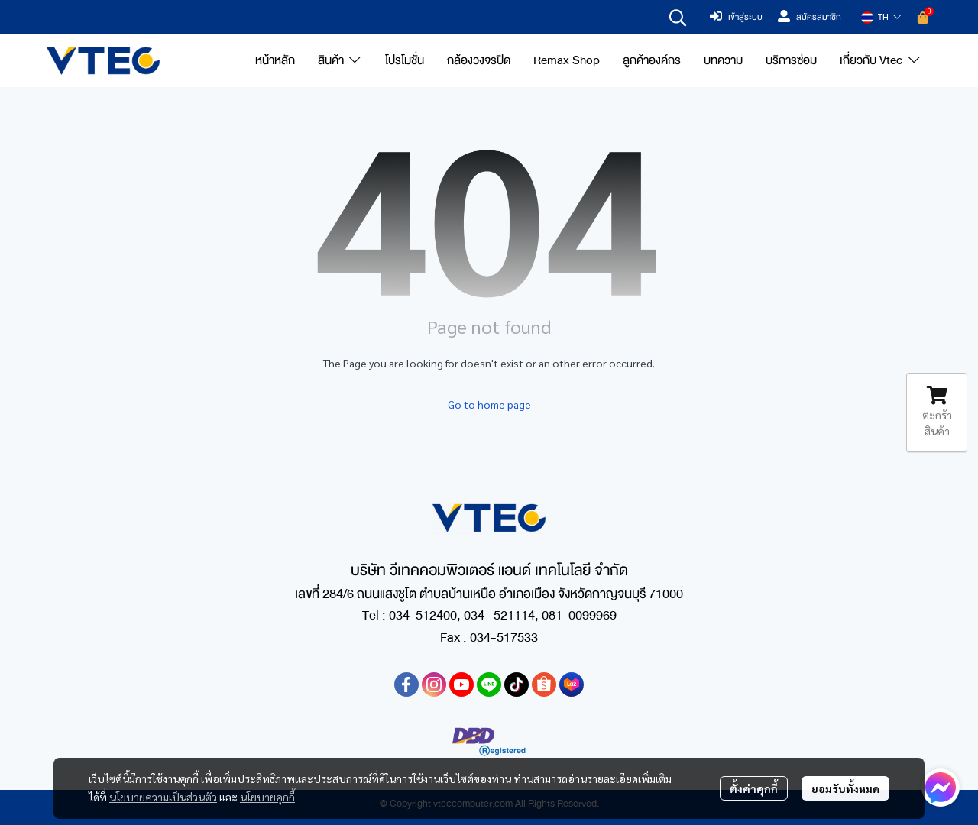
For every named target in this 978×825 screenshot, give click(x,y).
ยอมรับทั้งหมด (845, 788)
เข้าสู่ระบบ (736, 17)
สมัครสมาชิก (809, 17)
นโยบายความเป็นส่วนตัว (163, 797)
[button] (678, 18)
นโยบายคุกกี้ (267, 797)
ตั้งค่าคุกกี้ (754, 788)
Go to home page (489, 404)
